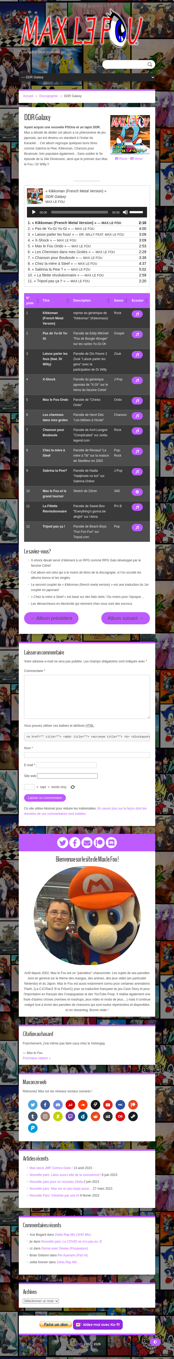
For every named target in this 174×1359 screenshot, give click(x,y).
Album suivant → (126, 618)
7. (65, 258)
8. (62, 263)
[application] (87, 212)
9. (59, 269)
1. (74, 223)
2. (61, 228)
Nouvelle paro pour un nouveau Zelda (56, 1182)
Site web (30, 776)
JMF (79, 1344)
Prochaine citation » (37, 1058)
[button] (37, 300)
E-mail (29, 765)
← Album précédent (51, 618)
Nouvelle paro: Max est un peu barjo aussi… (61, 1188)
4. (52, 240)
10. (66, 275)
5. (59, 246)
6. (71, 252)
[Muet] (125, 212)
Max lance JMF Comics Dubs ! (51, 1168)
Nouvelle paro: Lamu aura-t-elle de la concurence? (65, 1175)
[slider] (79, 212)
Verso (136, 159)
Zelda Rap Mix (67, 1262)
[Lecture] (33, 212)
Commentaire (34, 671)
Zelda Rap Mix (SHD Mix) (73, 1235)
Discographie (48, 96)
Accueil (28, 96)
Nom (28, 748)
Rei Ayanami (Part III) (73, 1255)
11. (59, 281)
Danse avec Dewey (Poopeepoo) (65, 1248)
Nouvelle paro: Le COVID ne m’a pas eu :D (71, 1241)
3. (76, 234)
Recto (121, 159)
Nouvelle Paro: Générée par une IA (54, 1195)
